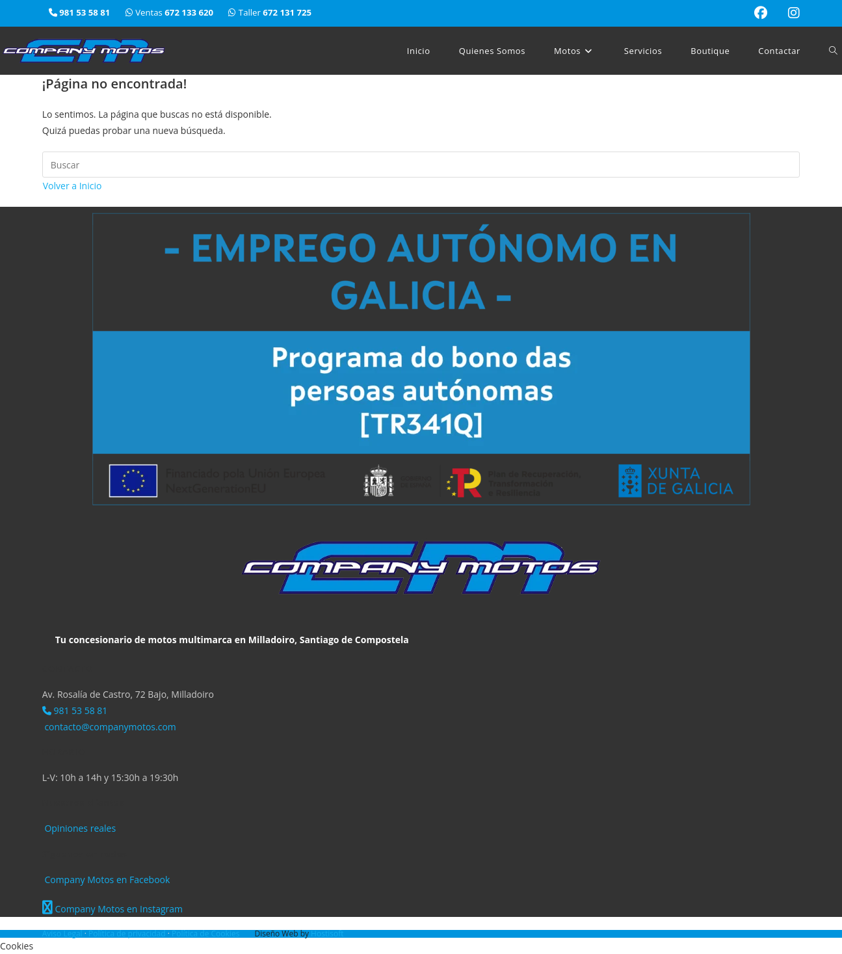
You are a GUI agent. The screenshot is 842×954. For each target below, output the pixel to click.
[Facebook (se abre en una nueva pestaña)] (761, 13)
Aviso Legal (63, 933)
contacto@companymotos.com (109, 727)
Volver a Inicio (72, 185)
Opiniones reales (79, 828)
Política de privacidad (128, 933)
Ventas (170, 12)
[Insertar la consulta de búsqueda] (421, 165)
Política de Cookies (206, 933)
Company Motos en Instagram (112, 909)
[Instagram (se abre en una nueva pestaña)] (789, 13)
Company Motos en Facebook (106, 879)
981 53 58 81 (75, 710)
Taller (269, 12)
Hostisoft (327, 933)
